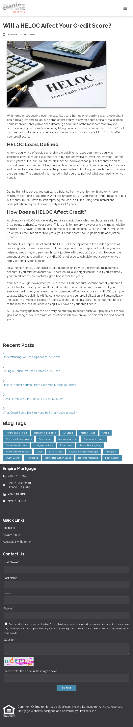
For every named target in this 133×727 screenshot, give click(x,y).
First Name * (11, 562)
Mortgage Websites (30, 710)
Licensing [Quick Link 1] (9, 527)
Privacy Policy (118, 628)
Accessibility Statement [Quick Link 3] (17, 541)
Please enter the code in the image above (30, 671)
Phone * (9, 608)
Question (9, 639)
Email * (8, 593)
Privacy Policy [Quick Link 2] (12, 534)
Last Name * (11, 577)
